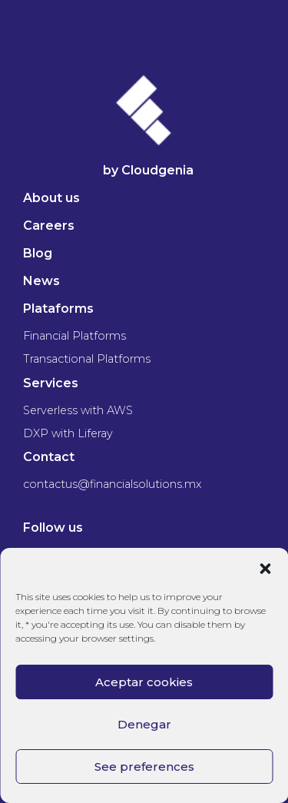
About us (51, 198)
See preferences (144, 766)
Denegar (144, 724)
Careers (48, 225)
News (41, 281)
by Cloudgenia (148, 170)
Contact (48, 457)
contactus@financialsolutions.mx (112, 484)
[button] (265, 567)
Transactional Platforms (87, 359)
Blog (37, 253)
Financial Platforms (74, 336)
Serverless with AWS (78, 410)
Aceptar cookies (144, 682)
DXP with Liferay (68, 433)
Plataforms (58, 308)
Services (50, 383)
